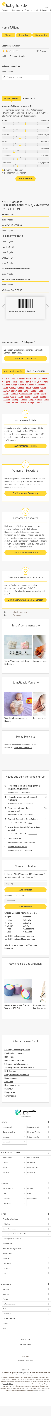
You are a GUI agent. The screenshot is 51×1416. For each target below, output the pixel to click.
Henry (9, 933)
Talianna (23, 412)
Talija (43, 403)
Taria (21, 406)
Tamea (33, 400)
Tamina (6, 409)
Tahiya (36, 391)
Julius (9, 930)
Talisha (31, 394)
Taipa (36, 403)
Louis (9, 941)
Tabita (39, 412)
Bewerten (24, 35)
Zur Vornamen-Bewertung (26, 503)
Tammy (15, 409)
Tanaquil (14, 403)
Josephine (29, 938)
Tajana (36, 397)
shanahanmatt (33, 843)
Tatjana (6, 391)
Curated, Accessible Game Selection (23, 829)
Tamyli (13, 397)
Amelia (28, 930)
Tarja (43, 397)
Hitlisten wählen (16, 955)
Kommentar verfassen (25, 368)
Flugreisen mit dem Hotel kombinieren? (19, 819)
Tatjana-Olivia (25, 388)
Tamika (24, 409)
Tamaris (44, 391)
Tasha (35, 406)
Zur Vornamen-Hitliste (25, 455)
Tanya (31, 409)
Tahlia (39, 409)
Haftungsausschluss (39, 1400)
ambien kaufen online (17, 856)
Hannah (28, 941)
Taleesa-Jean (26, 403)
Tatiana (36, 388)
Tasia (21, 391)
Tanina (43, 406)
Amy (27, 936)
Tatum (45, 388)
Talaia (28, 397)
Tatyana (13, 388)
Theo (9, 938)
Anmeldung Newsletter (25, 1370)
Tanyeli (6, 412)
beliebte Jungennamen (24, 946)
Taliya (5, 400)
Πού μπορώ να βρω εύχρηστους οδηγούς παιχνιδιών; (24, 797)
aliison (30, 832)
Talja (26, 400)
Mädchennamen (20, 622)
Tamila (6, 406)
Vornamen (17, 625)
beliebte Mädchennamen (24, 949)
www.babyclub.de (23, 1382)
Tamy (13, 400)
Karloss (28, 802)
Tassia (21, 397)
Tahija (27, 406)
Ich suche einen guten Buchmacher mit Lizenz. (23, 808)
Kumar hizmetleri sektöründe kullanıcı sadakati (24, 838)
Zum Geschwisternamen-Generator (25, 609)
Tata (5, 388)
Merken (8, 35)
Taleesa (6, 394)
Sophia (28, 933)
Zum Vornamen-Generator (25, 562)
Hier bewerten (25, 178)
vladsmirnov (32, 851)
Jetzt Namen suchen (23, 757)
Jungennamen (10, 887)
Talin (20, 400)
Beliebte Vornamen (21, 922)
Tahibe (15, 412)
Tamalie (22, 394)
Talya (14, 391)
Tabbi (5, 403)
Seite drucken (25, 1349)
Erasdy (30, 860)
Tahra (46, 409)
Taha (41, 400)
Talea (5, 397)
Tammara (41, 394)
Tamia (28, 391)
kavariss (31, 813)
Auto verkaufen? (15, 848)
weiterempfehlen (25, 1354)
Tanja (13, 406)
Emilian (10, 936)
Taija (32, 412)
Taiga (14, 394)
